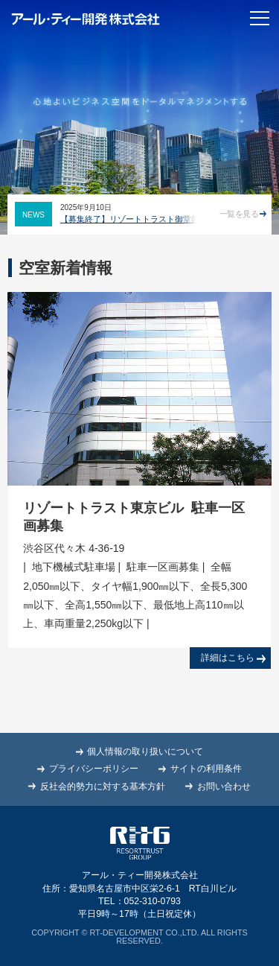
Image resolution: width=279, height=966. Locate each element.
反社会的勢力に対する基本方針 (102, 786)
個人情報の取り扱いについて (145, 751)
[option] (138, 214)
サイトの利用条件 (206, 768)
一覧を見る (242, 213)
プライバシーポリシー (93, 768)
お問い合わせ (224, 786)
